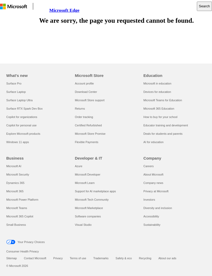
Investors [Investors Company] (149, 199)
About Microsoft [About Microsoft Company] (153, 174)
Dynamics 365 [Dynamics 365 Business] (15, 182)
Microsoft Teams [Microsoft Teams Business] (16, 208)
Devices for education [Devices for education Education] (157, 91)
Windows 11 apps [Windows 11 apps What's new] (17, 142)
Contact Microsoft (35, 258)
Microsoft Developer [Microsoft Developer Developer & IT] (88, 174)
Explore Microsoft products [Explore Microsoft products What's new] (23, 133)
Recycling (145, 258)
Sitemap (11, 258)
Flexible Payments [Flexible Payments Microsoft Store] (86, 142)
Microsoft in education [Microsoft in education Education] (157, 83)
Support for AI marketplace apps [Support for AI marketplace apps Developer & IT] (95, 191)
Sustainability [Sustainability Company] (151, 224)
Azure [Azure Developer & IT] (79, 166)
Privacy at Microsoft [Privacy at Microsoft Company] (155, 191)
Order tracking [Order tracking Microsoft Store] (84, 117)
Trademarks (100, 258)
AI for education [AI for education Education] (153, 142)
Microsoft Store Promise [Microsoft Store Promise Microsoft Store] (90, 133)
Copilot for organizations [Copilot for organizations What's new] (21, 117)
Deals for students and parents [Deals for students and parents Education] (162, 133)
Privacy (58, 258)
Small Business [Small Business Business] (16, 224)
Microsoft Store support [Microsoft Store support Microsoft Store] (90, 100)
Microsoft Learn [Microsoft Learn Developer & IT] (85, 182)
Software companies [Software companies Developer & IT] (88, 216)
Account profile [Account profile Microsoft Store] (84, 83)
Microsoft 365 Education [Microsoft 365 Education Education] (158, 108)
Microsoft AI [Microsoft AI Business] (13, 166)
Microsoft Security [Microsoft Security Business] (17, 174)
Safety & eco (124, 258)
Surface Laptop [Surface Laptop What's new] (16, 91)
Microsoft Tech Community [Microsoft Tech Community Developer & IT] (92, 199)
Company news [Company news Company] (153, 182)
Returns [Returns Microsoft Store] (80, 108)
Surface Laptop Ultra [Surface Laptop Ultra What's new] (19, 100)
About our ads (167, 258)
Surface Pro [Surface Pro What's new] (13, 83)
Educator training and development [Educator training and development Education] (165, 125)
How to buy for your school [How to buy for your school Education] (160, 117)
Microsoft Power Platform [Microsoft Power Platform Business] (22, 199)
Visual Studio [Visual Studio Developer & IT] (83, 224)
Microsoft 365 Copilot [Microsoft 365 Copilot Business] (19, 216)
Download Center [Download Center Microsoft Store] (86, 91)
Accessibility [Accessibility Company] (151, 216)
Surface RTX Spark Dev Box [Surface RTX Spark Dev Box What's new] (24, 108)
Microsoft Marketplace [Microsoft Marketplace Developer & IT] (89, 208)
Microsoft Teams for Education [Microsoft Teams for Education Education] (162, 100)
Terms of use (78, 258)
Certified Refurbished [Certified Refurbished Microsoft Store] (88, 125)
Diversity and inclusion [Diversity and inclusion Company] (157, 208)
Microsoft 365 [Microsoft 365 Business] (14, 191)
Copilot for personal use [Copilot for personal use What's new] (21, 125)
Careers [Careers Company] (148, 166)
